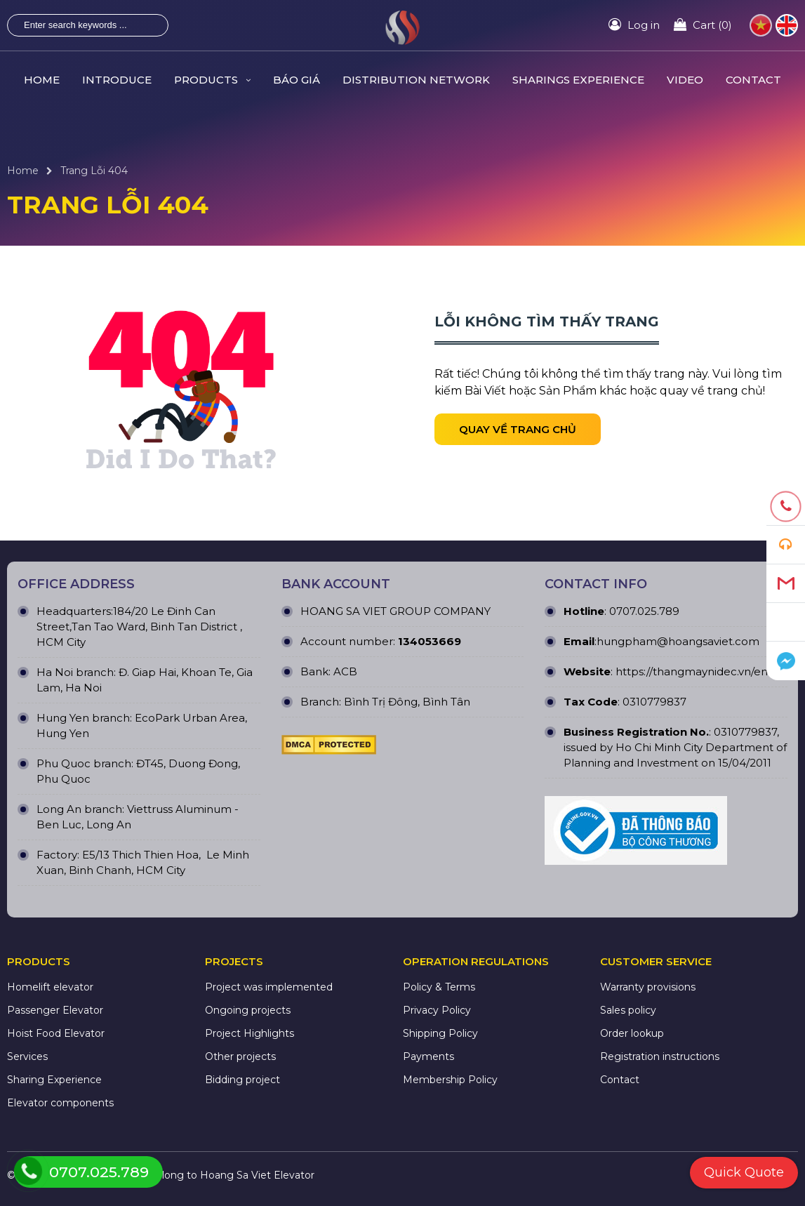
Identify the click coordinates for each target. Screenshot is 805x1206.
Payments (428, 1056)
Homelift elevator (50, 987)
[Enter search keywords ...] (76, 25)
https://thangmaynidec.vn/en (692, 671)
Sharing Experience (54, 1079)
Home (23, 170)
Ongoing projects (248, 1010)
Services (27, 1056)
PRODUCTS (212, 79)
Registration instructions (659, 1056)
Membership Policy (450, 1079)
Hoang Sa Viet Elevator (257, 1175)
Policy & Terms (439, 987)
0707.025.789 (642, 611)
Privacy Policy (437, 1010)
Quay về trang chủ (517, 429)
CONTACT (753, 79)
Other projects (240, 1056)
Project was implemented (269, 987)
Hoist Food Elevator (56, 1033)
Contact (619, 1079)
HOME (42, 79)
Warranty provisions (648, 987)
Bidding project (242, 1079)
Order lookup (632, 1033)
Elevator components (60, 1102)
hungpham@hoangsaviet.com (678, 641)
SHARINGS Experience (578, 79)
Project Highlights (249, 1033)
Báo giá (296, 79)
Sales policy (628, 1010)
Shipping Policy (440, 1033)
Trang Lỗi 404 (94, 170)
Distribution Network (416, 79)
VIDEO (685, 79)
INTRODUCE (117, 79)
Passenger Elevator (55, 1010)
